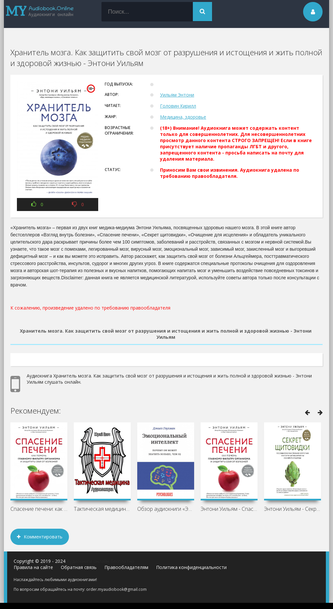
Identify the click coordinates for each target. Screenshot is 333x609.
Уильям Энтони (177, 95)
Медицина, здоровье (183, 117)
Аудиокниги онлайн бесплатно (100, 561)
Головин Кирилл (178, 106)
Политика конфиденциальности (191, 567)
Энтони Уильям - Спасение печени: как (229, 508)
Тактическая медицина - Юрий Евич (102, 508)
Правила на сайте (33, 567)
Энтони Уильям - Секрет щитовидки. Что (292, 508)
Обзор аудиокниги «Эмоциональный (165, 508)
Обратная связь (79, 567)
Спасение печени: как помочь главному (38, 508)
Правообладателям (126, 567)
